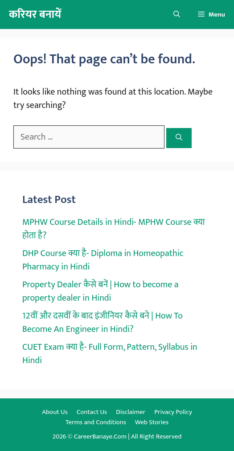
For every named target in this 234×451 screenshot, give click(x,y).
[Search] (179, 138)
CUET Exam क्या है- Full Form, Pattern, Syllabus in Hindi (109, 353)
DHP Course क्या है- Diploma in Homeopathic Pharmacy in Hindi (103, 260)
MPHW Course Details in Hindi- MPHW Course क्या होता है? (113, 229)
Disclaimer (130, 412)
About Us (55, 412)
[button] (176, 14)
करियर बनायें (35, 14)
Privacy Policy (173, 412)
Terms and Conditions (96, 422)
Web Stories (151, 422)
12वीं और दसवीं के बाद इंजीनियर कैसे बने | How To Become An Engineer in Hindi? (102, 322)
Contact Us (92, 412)
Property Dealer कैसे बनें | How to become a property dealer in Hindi (100, 291)
